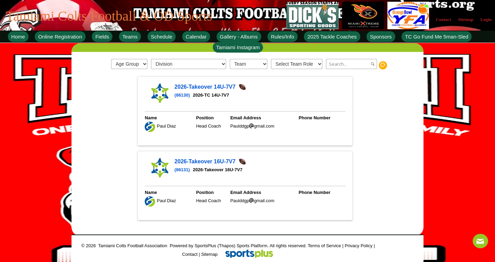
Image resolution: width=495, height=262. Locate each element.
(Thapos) (226, 245)
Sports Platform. (252, 245)
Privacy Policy (359, 245)
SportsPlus (205, 245)
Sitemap (209, 254)
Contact (190, 254)
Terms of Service (324, 245)
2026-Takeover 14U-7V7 (206, 87)
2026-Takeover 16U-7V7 (206, 161)
